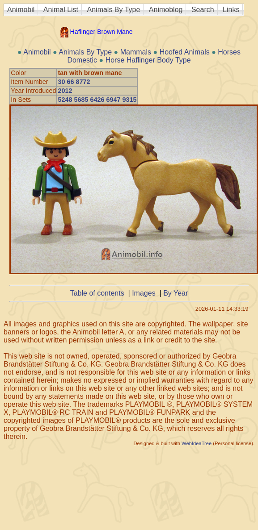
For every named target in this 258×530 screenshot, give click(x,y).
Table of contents (97, 293)
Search (202, 9)
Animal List (60, 9)
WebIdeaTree (196, 443)
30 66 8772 (74, 81)
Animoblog (166, 9)
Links (231, 9)
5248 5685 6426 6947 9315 (97, 99)
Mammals (135, 52)
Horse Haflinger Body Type (148, 60)
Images (143, 293)
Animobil (20, 9)
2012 (65, 90)
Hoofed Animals (185, 52)
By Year (175, 293)
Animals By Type (113, 9)
